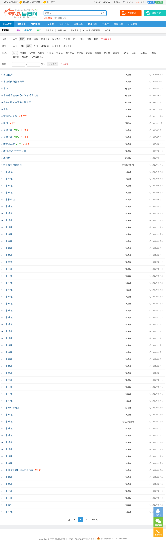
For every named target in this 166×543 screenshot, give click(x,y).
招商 (89, 39)
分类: (4, 39)
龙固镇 (89, 53)
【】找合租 (9, 199)
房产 (39, 30)
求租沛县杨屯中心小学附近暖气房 (20, 95)
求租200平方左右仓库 (14, 151)
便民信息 (118, 24)
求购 (5, 109)
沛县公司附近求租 (12, 165)
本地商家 (132, 24)
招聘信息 (21, 24)
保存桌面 (97, 2)
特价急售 (68, 46)
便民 (75, 39)
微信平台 (130, 2)
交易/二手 (64, 24)
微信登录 (159, 2)
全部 (15, 39)
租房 (5, 123)
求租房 (6, 158)
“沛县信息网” (60, 539)
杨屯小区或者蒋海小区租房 (17, 102)
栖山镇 (107, 53)
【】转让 (8, 505)
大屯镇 (32, 53)
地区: (4, 53)
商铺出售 (74, 30)
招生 (82, 39)
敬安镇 (80, 53)
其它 (96, 39)
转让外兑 (78, 24)
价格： (5, 64)
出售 (60, 18)
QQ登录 (151, 2)
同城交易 (56, 39)
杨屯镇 (144, 53)
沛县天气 (108, 30)
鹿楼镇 (98, 53)
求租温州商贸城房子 (13, 81)
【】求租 (8, 179)
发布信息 (107, 39)
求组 (5, 88)
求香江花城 (9, 144)
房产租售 (35, 24)
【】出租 (8, 491)
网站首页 (7, 24)
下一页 (94, 520)
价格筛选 (52, 64)
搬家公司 (28, 30)
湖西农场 (70, 53)
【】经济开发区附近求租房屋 (18, 470)
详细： (5, 46)
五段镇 (125, 53)
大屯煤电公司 (37, 57)
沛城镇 (23, 53)
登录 (142, 2)
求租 (29, 46)
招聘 (56, 18)
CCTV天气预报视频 (91, 30)
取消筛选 (64, 64)
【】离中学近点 (11, 408)
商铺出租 (62, 30)
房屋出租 (49, 30)
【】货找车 (9, 172)
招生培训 (92, 24)
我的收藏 (106, 2)
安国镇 (41, 53)
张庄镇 (16, 57)
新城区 (134, 53)
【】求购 (8, 262)
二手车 (105, 24)
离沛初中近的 (10, 116)
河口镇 (50, 53)
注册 (137, 2)
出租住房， (9, 74)
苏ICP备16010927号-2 (84, 539)
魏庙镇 (116, 53)
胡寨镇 (59, 53)
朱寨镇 (25, 57)
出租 (64, 18)
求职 (36, 39)
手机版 (116, 2)
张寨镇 (153, 53)
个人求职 (49, 24)
